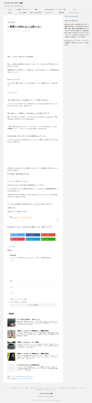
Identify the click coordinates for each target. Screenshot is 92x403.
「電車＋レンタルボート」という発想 (28, 342)
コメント (12, 260)
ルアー (74, 9)
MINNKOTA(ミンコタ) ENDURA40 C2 (22, 217)
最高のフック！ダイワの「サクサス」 (22, 378)
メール (12, 286)
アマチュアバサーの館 (13, 3)
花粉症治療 (61, 12)
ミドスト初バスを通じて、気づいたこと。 (29, 319)
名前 (11, 281)
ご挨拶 (35, 9)
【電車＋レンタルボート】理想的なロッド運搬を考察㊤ (33, 353)
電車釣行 (9, 185)
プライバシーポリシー (74, 12)
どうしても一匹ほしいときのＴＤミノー (23, 376)
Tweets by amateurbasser (71, 16)
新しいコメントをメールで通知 (19, 299)
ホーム (9, 9)
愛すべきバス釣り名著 (36, 12)
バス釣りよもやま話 (48, 9)
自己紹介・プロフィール (22, 9)
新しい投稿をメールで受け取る (19, 302)
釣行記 (9, 12)
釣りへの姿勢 (23, 12)
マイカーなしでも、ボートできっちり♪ (46, 396)
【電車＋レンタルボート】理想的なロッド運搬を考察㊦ (33, 331)
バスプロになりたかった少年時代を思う (28, 365)
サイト (11, 292)
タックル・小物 (61, 9)
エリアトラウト (48, 12)
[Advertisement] (33, 44)
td (12, 250)
